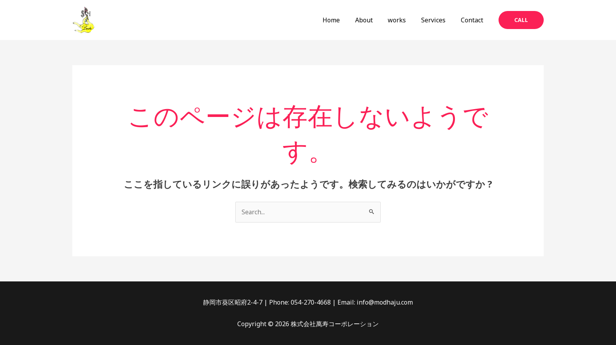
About (373, 20)
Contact (473, 20)
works (403, 20)
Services (437, 20)
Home (343, 20)
